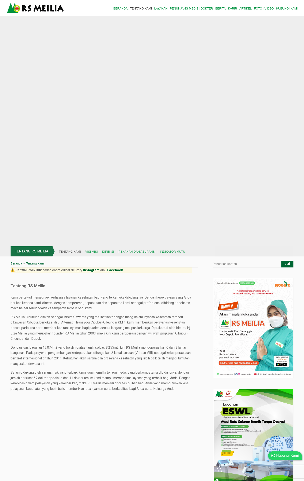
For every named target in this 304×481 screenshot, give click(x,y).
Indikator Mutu (172, 251)
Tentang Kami (141, 8)
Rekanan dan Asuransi (137, 251)
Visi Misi (91, 251)
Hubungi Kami (287, 8)
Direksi (108, 251)
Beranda (120, 8)
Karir (232, 8)
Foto (258, 8)
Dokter (207, 8)
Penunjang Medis (184, 8)
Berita (220, 8)
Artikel (245, 8)
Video (269, 8)
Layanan (160, 8)
